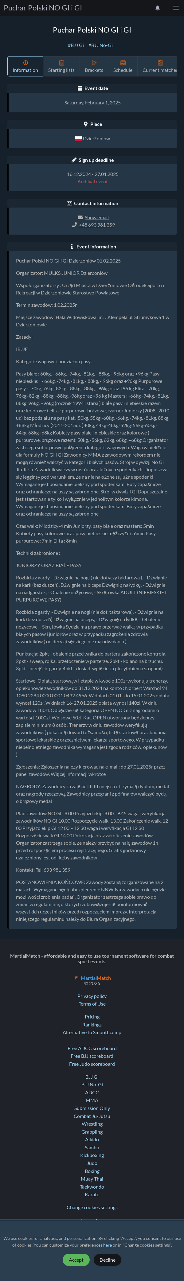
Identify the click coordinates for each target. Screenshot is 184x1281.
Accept (76, 1260)
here (107, 1245)
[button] (176, 8)
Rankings (92, 1024)
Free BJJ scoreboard (92, 1056)
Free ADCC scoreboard (92, 1048)
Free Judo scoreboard (92, 1064)
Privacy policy (92, 996)
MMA (92, 1100)
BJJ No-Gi (92, 1084)
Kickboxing (92, 1155)
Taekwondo (92, 1187)
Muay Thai (92, 1179)
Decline (107, 1260)
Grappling (92, 1132)
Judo (92, 1163)
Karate (92, 1194)
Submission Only (92, 1108)
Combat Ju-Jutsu (92, 1116)
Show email (97, 217)
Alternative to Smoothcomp (92, 1032)
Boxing (92, 1171)
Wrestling (92, 1124)
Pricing (92, 1016)
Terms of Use (92, 1003)
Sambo (92, 1147)
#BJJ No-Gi (100, 45)
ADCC (92, 1092)
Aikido (92, 1139)
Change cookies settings (92, 1207)
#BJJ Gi (76, 45)
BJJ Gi (92, 1077)
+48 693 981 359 (97, 225)
